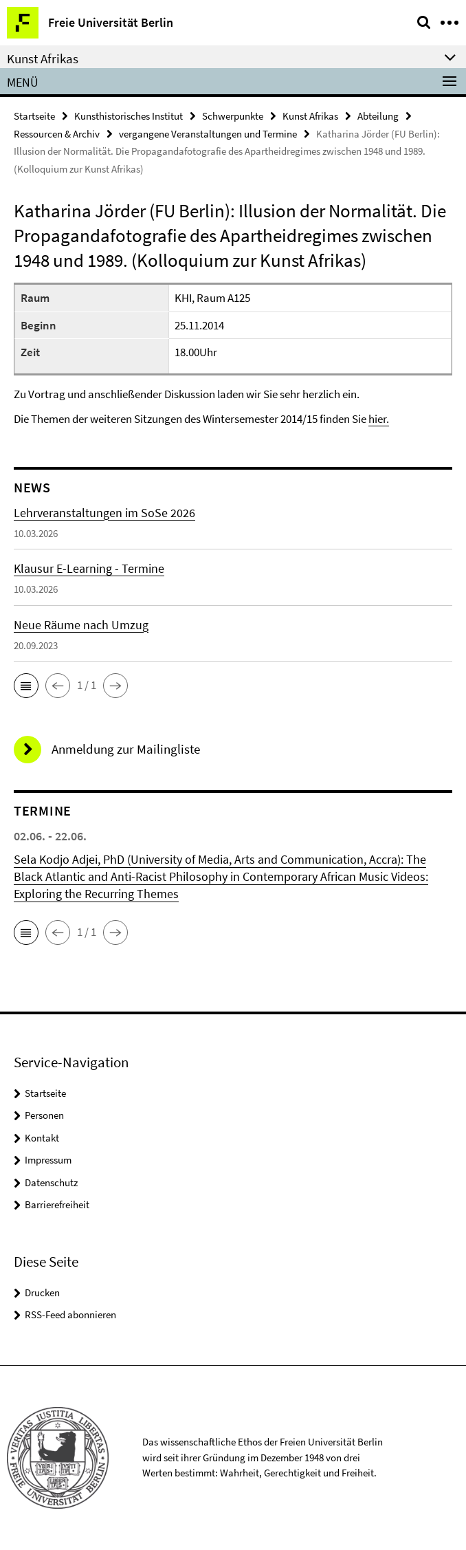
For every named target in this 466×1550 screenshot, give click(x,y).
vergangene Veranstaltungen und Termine (208, 133)
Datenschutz (51, 1182)
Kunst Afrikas (310, 115)
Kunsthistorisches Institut (128, 115)
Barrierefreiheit (57, 1204)
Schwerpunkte (232, 115)
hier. (378, 418)
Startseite (34, 115)
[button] (26, 685)
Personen (44, 1115)
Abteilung (378, 115)
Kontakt (42, 1137)
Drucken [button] (42, 1292)
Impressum (48, 1159)
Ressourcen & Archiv (57, 133)
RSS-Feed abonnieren (70, 1314)
